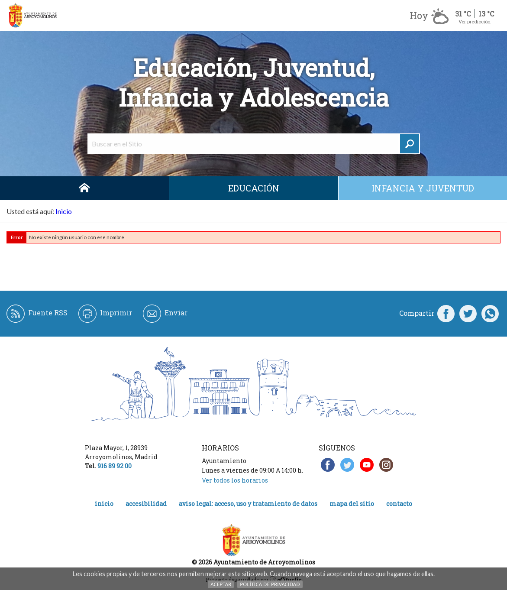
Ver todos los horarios (235, 480)
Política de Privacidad (270, 584)
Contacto (399, 503)
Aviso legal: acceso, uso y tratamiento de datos (248, 503)
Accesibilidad (146, 503)
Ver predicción (475, 21)
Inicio (84, 188)
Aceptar (220, 584)
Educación (253, 188)
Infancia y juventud (422, 188)
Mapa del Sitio (351, 503)
